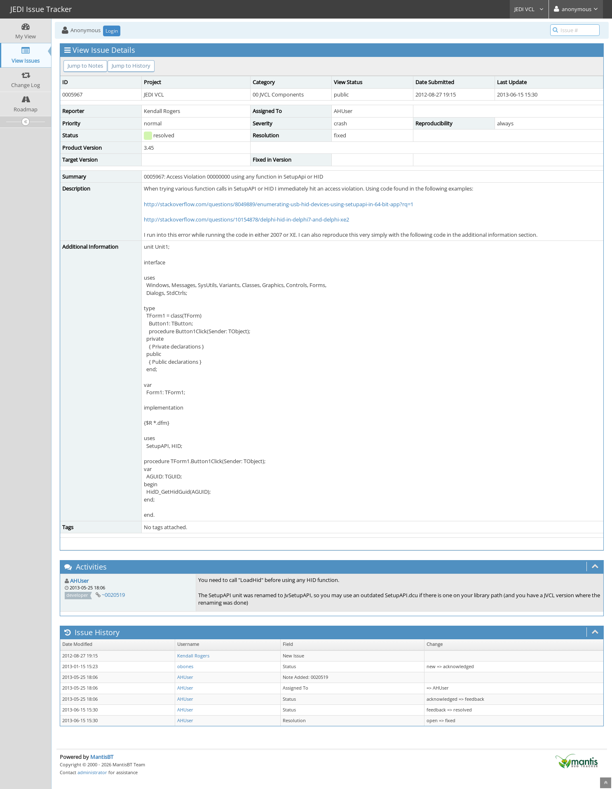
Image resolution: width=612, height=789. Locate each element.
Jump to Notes (85, 65)
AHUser (79, 580)
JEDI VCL (529, 9)
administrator (92, 772)
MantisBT (101, 757)
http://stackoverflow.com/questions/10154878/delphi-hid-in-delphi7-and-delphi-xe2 (246, 219)
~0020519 (113, 594)
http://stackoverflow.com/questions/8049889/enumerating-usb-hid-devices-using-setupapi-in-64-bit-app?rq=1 (278, 204)
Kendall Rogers (193, 656)
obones (185, 666)
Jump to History (131, 65)
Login (112, 30)
